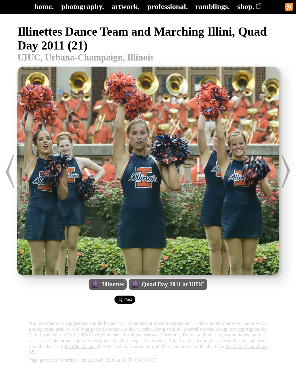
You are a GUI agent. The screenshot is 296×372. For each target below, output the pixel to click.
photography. (82, 6)
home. (44, 6)
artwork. (126, 6)
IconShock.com (82, 346)
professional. (167, 6)
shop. (249, 6)
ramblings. (212, 6)
